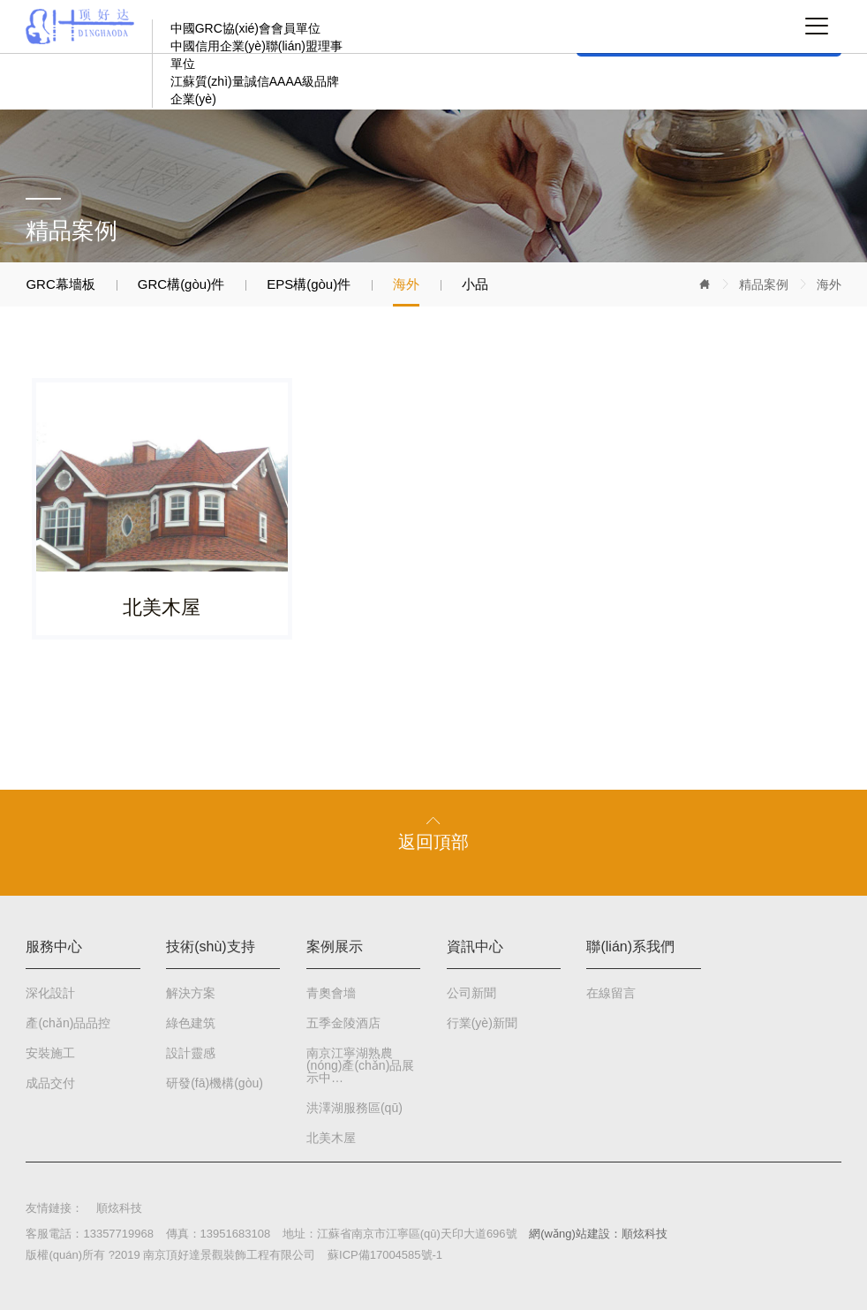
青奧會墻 (331, 993)
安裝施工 (50, 1053)
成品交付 (50, 1083)
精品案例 (763, 284)
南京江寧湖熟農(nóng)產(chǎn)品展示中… (360, 1065)
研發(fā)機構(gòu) (214, 1083)
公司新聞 (471, 993)
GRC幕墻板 (60, 284)
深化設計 (50, 993)
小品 (475, 284)
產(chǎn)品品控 (68, 1023)
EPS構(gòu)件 (309, 284)
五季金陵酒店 (343, 1023)
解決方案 (190, 993)
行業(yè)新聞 (482, 1023)
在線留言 (611, 993)
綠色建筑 (190, 1023)
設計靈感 (190, 1053)
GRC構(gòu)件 (181, 284)
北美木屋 (331, 1138)
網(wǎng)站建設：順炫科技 (598, 1233)
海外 (829, 284)
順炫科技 (119, 1208)
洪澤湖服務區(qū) (354, 1108)
